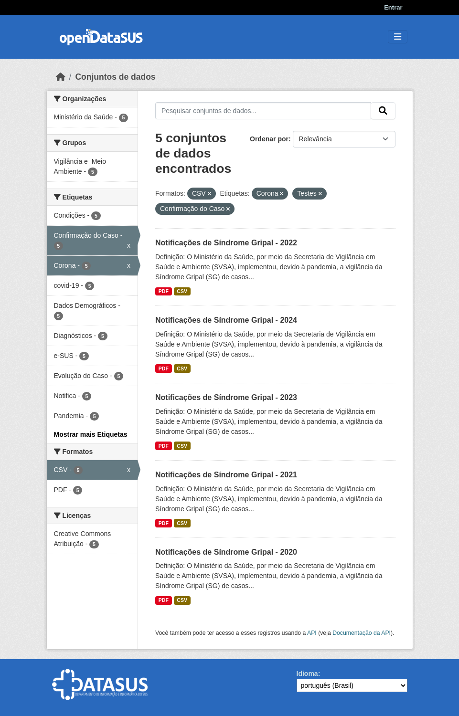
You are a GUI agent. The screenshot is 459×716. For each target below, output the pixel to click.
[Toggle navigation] (397, 37)
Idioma (307, 673)
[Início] (60, 77)
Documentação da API (361, 633)
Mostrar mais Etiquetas (91, 434)
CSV (182, 291)
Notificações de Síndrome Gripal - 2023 (226, 397)
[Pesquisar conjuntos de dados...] (263, 110)
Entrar (393, 7)
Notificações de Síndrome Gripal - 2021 (226, 475)
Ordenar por (269, 139)
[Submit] (383, 110)
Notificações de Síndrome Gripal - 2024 (226, 320)
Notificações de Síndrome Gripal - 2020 (226, 552)
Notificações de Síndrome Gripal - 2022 (226, 243)
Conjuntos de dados (115, 77)
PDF (164, 291)
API (312, 633)
